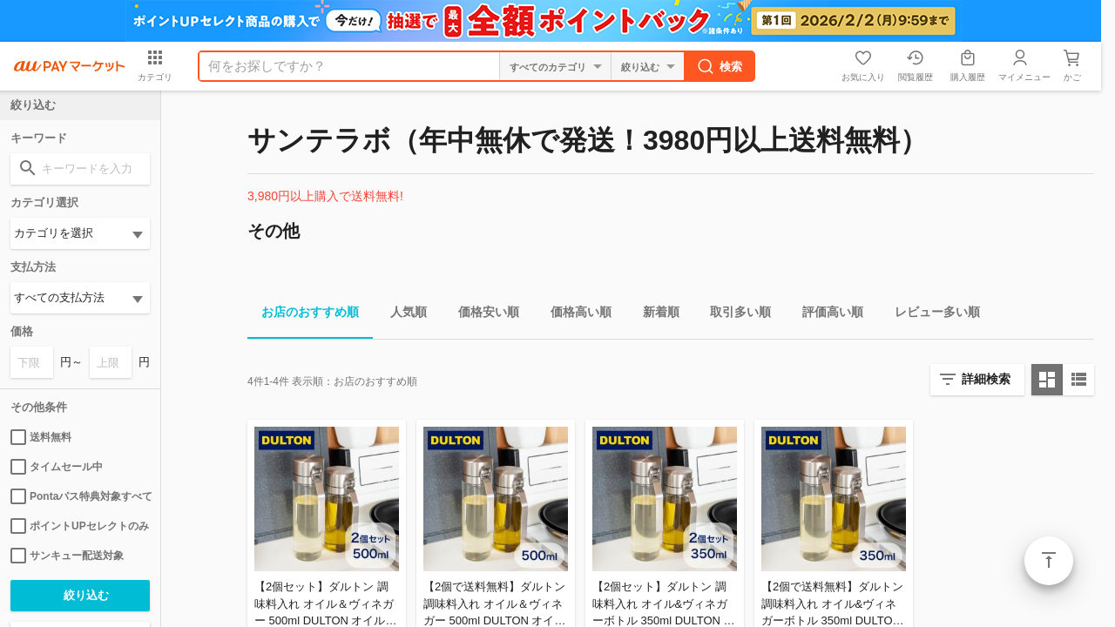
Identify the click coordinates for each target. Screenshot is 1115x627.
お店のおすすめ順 (303, 315)
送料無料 (40, 437)
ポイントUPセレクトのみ (79, 526)
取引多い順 (733, 315)
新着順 (654, 315)
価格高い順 (574, 315)
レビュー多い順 (930, 315)
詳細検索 (986, 379)
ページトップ (1048, 560)
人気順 (401, 315)
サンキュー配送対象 (67, 555)
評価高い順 (825, 315)
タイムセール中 (56, 467)
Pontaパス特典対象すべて (80, 496)
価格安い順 (481, 315)
